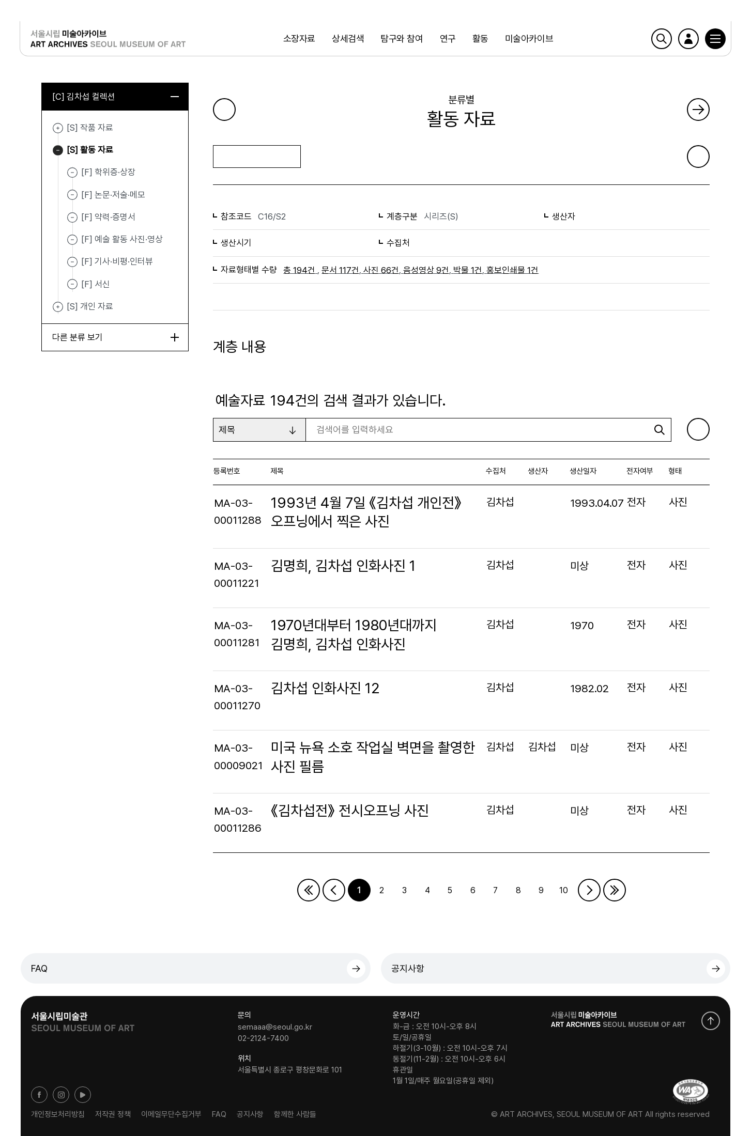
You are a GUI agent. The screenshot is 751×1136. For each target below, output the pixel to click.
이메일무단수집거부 (171, 1114)
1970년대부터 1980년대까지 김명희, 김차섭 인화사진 (354, 634)
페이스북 (39, 1094)
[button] (714, 38)
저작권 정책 (113, 1114)
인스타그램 (61, 1094)
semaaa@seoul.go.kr (275, 1027)
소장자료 (299, 38)
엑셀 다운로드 (698, 429)
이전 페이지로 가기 (224, 109)
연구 (447, 38)
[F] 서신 (95, 284)
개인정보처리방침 (58, 1114)
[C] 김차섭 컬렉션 (115, 96)
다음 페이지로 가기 (698, 109)
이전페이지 (334, 890)
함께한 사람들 (295, 1114)
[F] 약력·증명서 (108, 217)
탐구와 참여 (401, 38)
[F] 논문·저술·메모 (113, 195)
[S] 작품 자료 (58, 128)
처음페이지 (308, 890)
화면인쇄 (698, 156)
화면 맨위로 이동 (710, 1020)
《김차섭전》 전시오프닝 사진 (350, 810)
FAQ (39, 968)
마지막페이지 (614, 890)
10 (563, 890)
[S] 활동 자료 (58, 150)
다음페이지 (589, 890)
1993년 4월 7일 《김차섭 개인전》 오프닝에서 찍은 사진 (366, 512)
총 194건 (299, 270)
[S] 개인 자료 (58, 307)
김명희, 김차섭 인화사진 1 (343, 565)
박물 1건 (467, 270)
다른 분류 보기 (115, 337)
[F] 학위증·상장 (108, 172)
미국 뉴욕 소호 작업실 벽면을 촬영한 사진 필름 (373, 757)
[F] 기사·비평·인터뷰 (117, 261)
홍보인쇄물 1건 (512, 270)
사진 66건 (381, 270)
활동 (480, 38)
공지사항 (407, 968)
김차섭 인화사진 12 (325, 688)
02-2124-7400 (263, 1038)
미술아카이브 (529, 38)
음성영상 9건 (426, 270)
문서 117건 (340, 270)
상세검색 (348, 38)
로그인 (687, 38)
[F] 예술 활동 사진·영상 (122, 239)
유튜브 (82, 1094)
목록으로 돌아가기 (257, 156)
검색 (660, 38)
